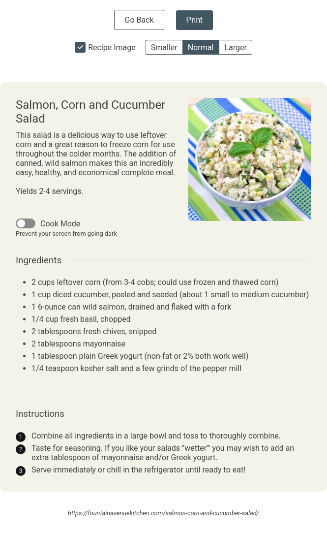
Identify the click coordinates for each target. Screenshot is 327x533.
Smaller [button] (164, 47)
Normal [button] (201, 47)
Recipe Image (112, 47)
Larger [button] (235, 47)
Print (194, 20)
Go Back (138, 20)
